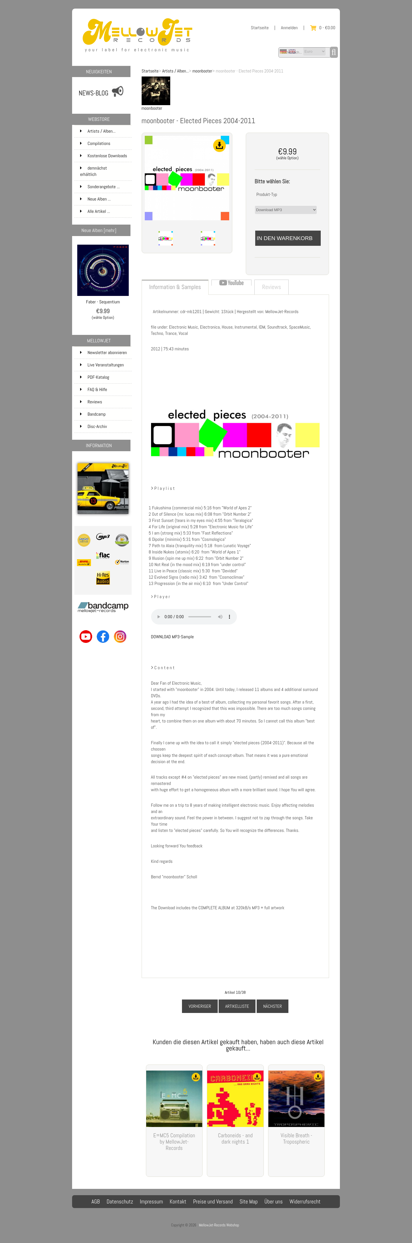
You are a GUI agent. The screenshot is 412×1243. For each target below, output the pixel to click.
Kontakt (178, 1201)
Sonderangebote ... (100, 187)
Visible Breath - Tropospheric (296, 1138)
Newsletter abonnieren (103, 352)
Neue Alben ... (95, 199)
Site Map (248, 1201)
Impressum (151, 1201)
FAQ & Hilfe (93, 389)
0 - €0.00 (322, 28)
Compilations (105, 143)
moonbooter (202, 71)
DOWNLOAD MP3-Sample (172, 637)
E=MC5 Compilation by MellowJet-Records (174, 1142)
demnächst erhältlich (105, 171)
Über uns (273, 1201)
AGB (96, 1201)
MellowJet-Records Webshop (219, 1225)
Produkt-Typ (266, 194)
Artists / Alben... (175, 71)
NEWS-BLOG (93, 93)
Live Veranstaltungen (102, 365)
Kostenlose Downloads (105, 157)
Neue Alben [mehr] (99, 230)
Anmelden (289, 28)
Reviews (91, 402)
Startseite (260, 28)
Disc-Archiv (93, 426)
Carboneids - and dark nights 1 (235, 1138)
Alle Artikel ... (95, 211)
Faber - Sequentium (103, 299)
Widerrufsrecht (305, 1201)
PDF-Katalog (94, 377)
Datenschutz (119, 1201)
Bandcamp (93, 414)
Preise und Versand (213, 1201)
